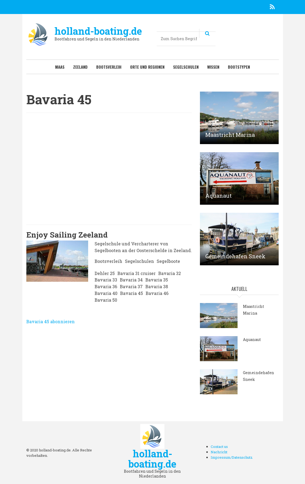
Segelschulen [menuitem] (186, 67)
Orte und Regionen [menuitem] (147, 67)
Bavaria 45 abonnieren (50, 321)
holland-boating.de (98, 31)
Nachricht (219, 452)
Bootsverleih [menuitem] (108, 67)
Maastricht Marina (230, 134)
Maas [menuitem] (59, 67)
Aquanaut (218, 195)
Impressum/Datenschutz (232, 457)
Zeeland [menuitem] (80, 67)
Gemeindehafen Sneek (235, 256)
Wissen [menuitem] (213, 67)
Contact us (219, 446)
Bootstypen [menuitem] (239, 67)
